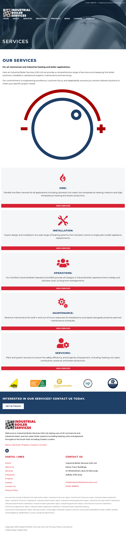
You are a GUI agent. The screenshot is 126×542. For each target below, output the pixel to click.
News (67, 18)
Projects (55, 18)
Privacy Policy (11, 491)
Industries (41, 18)
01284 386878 (90, 3)
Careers (78, 18)
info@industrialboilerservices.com (111, 3)
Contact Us (10, 487)
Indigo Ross (22, 530)
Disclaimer (67, 527)
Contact (90, 18)
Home (6, 18)
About (16, 18)
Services (27, 18)
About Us (9, 467)
